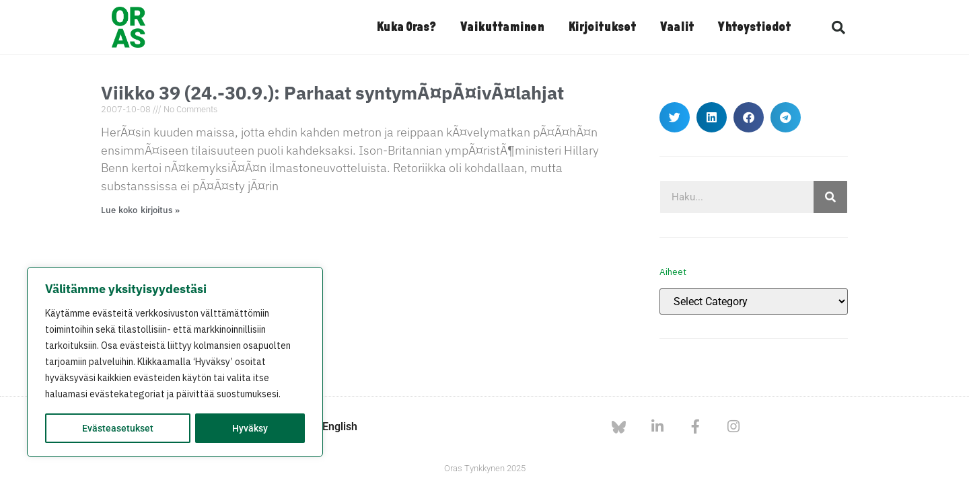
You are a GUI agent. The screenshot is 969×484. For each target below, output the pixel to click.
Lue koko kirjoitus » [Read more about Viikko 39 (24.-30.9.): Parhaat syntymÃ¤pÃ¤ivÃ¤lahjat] (140, 210)
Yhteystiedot (754, 27)
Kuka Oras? (406, 27)
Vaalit (677, 27)
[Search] (830, 197)
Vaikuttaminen (502, 27)
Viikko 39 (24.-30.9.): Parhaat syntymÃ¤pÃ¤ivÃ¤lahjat (332, 92)
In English (333, 426)
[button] (838, 27)
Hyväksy (250, 428)
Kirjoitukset (602, 27)
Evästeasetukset (117, 428)
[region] (175, 362)
